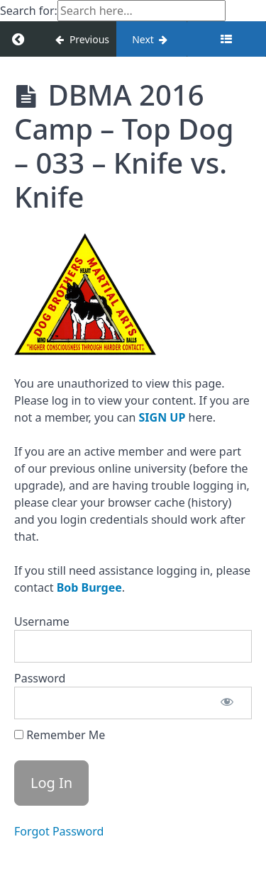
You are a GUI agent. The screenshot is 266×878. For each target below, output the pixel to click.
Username (42, 621)
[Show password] (227, 703)
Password (39, 678)
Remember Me (59, 735)
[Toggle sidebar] (226, 39)
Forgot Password (59, 831)
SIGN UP (162, 417)
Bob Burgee (89, 587)
